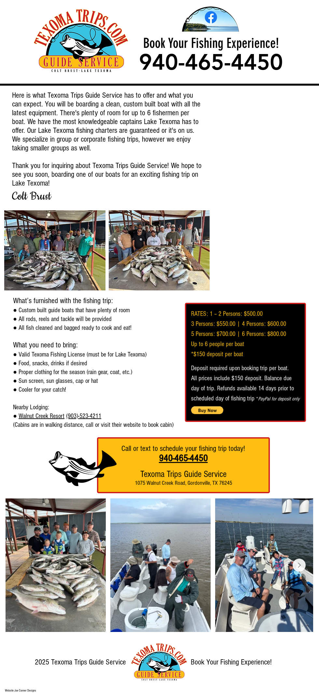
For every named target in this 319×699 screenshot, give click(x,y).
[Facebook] (211, 17)
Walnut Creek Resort (41, 416)
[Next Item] (299, 565)
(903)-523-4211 (83, 416)
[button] (54, 250)
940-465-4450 (183, 458)
